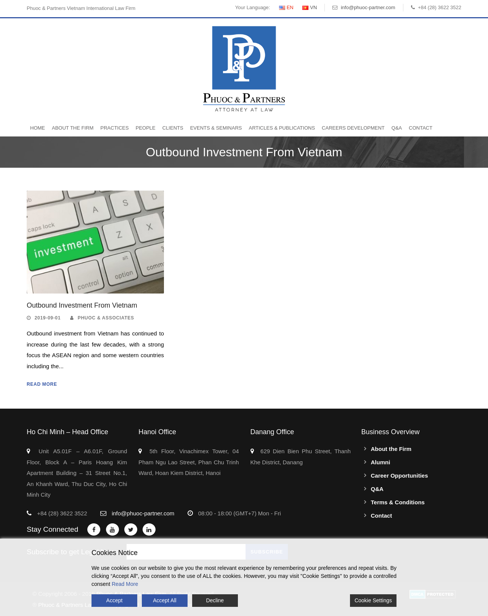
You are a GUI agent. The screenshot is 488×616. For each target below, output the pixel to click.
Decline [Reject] (215, 600)
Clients (172, 128)
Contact (420, 128)
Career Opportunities (399, 475)
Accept (114, 600)
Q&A (397, 128)
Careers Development (353, 128)
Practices (114, 128)
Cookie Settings (373, 600)
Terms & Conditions (398, 502)
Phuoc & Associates (106, 318)
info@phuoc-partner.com (368, 7)
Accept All (164, 600)
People (146, 128)
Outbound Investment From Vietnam (82, 305)
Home (37, 128)
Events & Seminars (216, 128)
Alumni (380, 462)
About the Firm (72, 128)
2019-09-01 (48, 318)
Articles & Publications (282, 128)
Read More (42, 384)
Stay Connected (52, 529)
